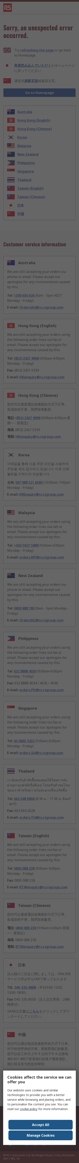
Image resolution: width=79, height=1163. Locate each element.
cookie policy (28, 1109)
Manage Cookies (41, 1135)
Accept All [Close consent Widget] (40, 1124)
